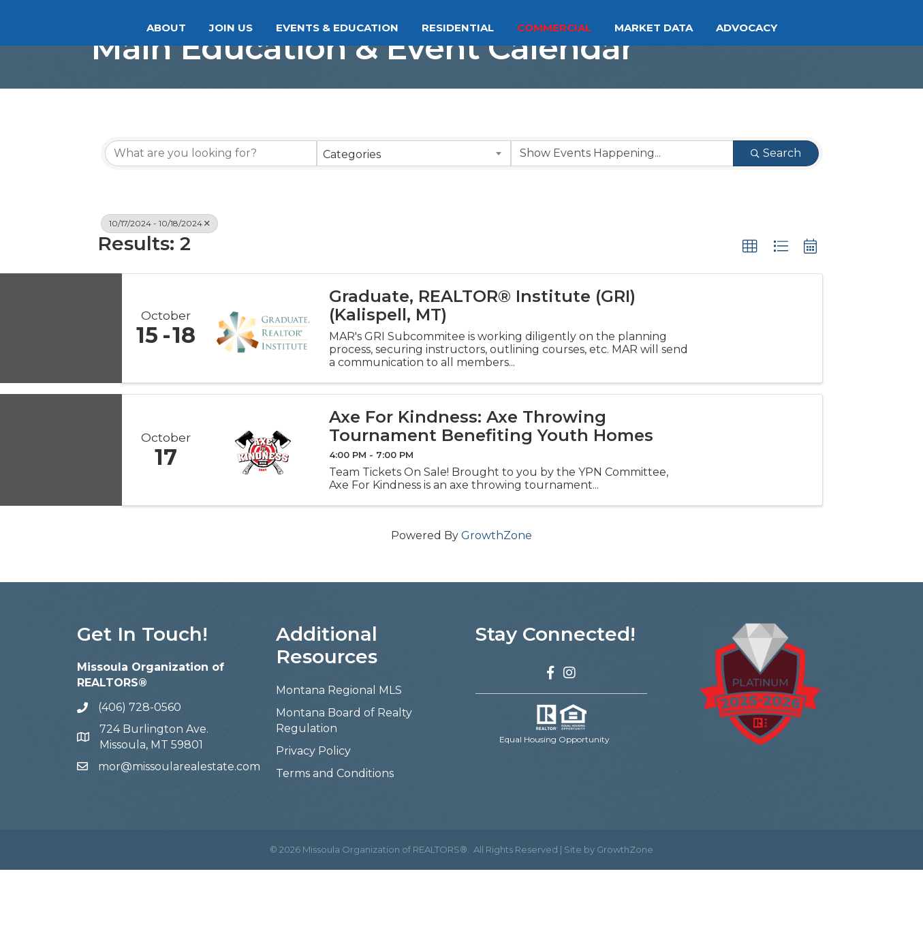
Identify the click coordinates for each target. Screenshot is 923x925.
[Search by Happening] (622, 209)
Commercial (609, 27)
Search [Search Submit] (776, 208)
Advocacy (801, 27)
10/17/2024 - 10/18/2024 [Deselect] (159, 279)
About (111, 27)
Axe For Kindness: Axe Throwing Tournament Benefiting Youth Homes (491, 482)
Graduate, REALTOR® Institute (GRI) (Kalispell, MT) (482, 362)
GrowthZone (496, 591)
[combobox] (414, 209)
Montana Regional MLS (339, 746)
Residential (512, 27)
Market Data (708, 27)
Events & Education (282, 27)
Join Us (176, 27)
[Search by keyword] (211, 209)
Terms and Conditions (335, 829)
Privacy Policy (313, 806)
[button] (750, 302)
